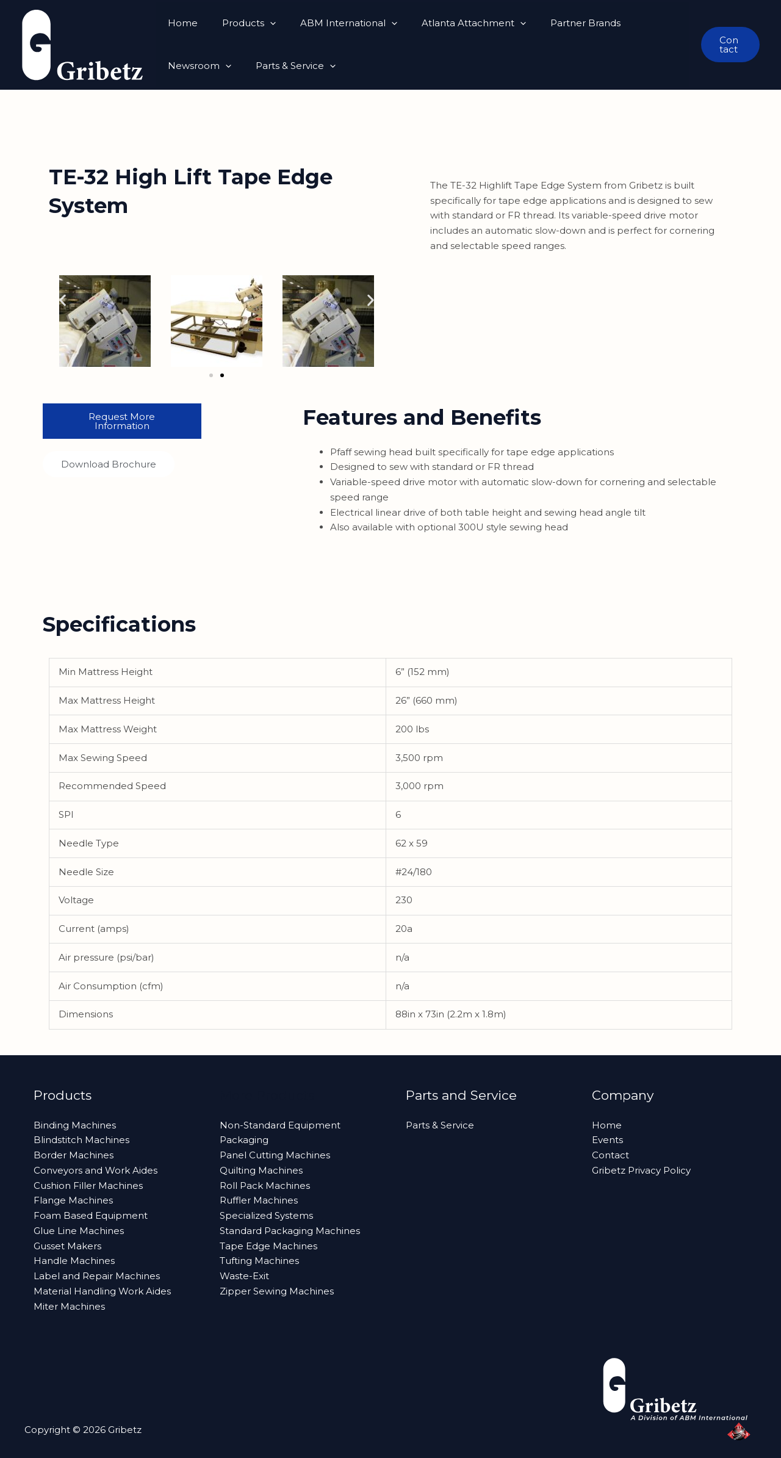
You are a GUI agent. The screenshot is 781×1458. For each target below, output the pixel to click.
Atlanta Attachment (452, 23)
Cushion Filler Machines (88, 1185)
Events (607, 1140)
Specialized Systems (266, 1215)
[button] (261, 23)
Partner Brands (558, 23)
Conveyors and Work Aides (95, 1170)
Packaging (244, 1140)
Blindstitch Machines (81, 1140)
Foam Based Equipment (91, 1215)
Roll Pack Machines (265, 1185)
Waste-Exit (244, 1276)
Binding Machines (75, 1125)
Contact (610, 1155)
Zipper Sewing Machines (277, 1291)
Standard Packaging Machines (290, 1230)
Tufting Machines (259, 1260)
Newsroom (643, 23)
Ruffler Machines (259, 1200)
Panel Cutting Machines (275, 1155)
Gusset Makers (67, 1246)
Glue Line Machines (79, 1230)
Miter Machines (69, 1306)
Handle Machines (74, 1260)
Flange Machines (73, 1200)
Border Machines (73, 1155)
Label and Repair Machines (97, 1276)
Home (180, 23)
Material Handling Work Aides (102, 1291)
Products (240, 23)
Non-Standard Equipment (280, 1125)
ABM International (333, 23)
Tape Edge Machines (268, 1246)
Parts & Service (205, 66)
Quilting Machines (261, 1170)
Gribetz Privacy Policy (641, 1170)
